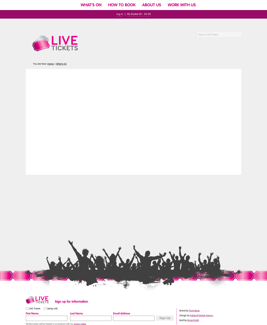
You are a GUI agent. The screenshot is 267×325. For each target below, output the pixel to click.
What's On (61, 63)
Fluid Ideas (194, 310)
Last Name (76, 313)
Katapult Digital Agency (201, 315)
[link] (91, 9)
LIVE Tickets (34, 308)
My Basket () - (139, 14)
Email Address (121, 313)
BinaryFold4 (193, 320)
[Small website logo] (39, 300)
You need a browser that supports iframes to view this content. (133, 121)
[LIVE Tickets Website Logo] (59, 43)
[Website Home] (72, 4)
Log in (119, 14)
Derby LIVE (52, 308)
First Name (32, 313)
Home (50, 63)
